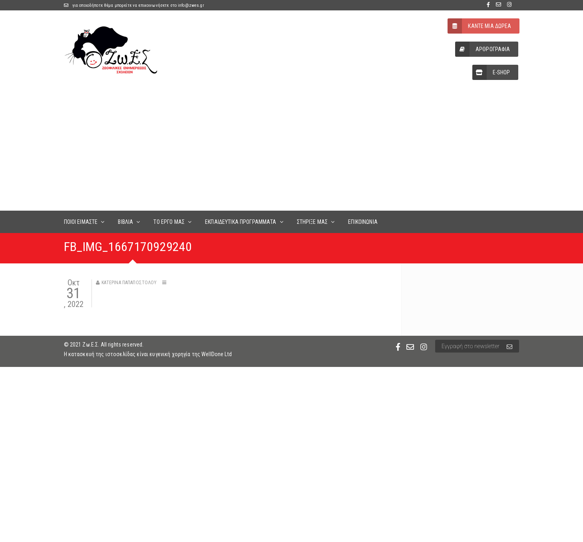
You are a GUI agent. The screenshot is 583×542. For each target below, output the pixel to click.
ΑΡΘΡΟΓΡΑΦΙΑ (482, 49)
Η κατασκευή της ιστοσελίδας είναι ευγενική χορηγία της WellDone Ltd (148, 354)
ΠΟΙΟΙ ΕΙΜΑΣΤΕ (81, 222)
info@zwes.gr (191, 5)
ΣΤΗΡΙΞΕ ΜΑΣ (312, 222)
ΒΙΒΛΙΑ (125, 222)
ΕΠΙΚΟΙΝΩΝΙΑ (363, 222)
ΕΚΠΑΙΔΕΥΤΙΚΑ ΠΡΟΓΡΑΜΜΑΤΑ (240, 222)
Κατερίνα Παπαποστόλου (129, 282)
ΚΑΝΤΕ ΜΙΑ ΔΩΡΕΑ (479, 26)
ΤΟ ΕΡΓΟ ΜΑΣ (169, 222)
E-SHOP (491, 72)
